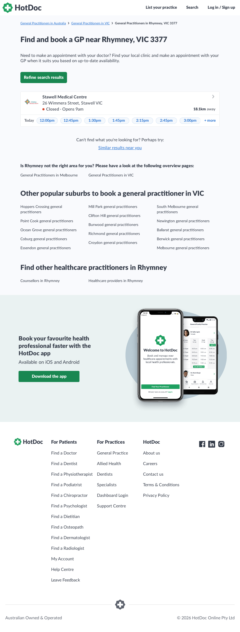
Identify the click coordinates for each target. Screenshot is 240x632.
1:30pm (94, 120)
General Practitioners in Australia (43, 23)
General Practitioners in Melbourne (49, 175)
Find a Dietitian (65, 517)
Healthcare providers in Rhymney (115, 281)
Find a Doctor (64, 453)
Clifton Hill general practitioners (114, 216)
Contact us (153, 474)
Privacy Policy (156, 495)
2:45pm (166, 120)
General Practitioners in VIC (90, 23)
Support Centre (111, 506)
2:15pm (142, 120)
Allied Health (109, 464)
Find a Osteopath (67, 527)
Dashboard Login (112, 495)
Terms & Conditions (161, 485)
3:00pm (190, 120)
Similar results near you (120, 148)
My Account (62, 559)
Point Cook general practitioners (46, 221)
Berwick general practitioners (181, 239)
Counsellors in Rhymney (40, 281)
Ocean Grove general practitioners (48, 230)
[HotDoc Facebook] (202, 444)
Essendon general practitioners (45, 248)
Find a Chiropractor (69, 495)
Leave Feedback (65, 580)
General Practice (112, 453)
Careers (150, 464)
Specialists (107, 485)
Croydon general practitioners (112, 243)
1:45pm (118, 120)
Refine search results (44, 77)
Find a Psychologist (69, 506)
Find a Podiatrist (66, 485)
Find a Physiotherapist (72, 474)
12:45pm (71, 120)
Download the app (49, 376)
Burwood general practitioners (113, 225)
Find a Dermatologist (70, 538)
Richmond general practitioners (114, 234)
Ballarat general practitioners (180, 230)
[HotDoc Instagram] (221, 444)
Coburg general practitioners (43, 239)
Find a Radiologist (67, 548)
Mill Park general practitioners (112, 207)
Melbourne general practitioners (183, 248)
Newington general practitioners (183, 221)
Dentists (105, 474)
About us (151, 453)
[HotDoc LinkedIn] (211, 444)
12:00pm (47, 120)
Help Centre (62, 569)
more (210, 120)
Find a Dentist (64, 464)
